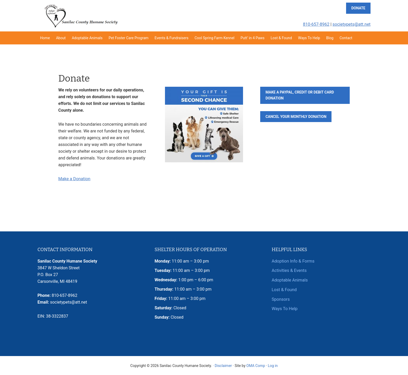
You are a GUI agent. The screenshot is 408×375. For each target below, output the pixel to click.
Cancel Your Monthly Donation (295, 117)
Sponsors (280, 298)
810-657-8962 (317, 24)
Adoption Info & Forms (292, 260)
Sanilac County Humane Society (80, 16)
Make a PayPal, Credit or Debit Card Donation (299, 95)
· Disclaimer (222, 365)
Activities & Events (289, 270)
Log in (273, 365)
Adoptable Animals (289, 279)
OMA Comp (255, 365)
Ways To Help (284, 307)
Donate (358, 8)
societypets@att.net (352, 24)
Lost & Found (284, 288)
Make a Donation (74, 178)
